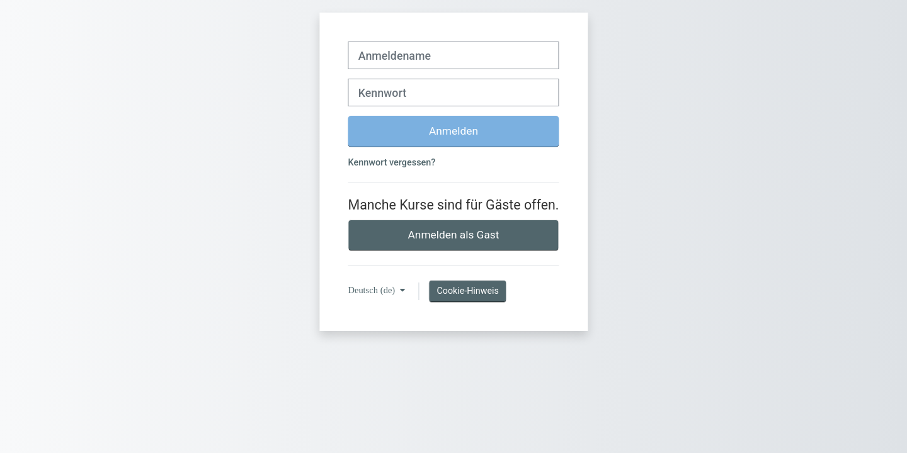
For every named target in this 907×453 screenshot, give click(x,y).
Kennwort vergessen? (392, 162)
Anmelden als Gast (453, 234)
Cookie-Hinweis (467, 291)
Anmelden (453, 131)
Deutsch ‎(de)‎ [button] (373, 290)
